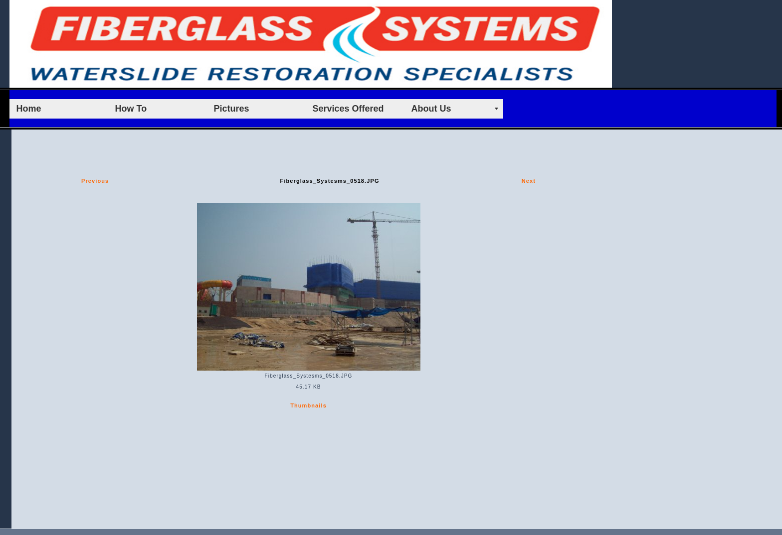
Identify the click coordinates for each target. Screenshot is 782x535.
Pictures (231, 109)
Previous (95, 181)
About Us (431, 109)
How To (131, 109)
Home (28, 109)
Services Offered (348, 109)
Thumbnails (308, 405)
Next (529, 181)
